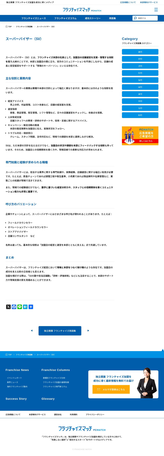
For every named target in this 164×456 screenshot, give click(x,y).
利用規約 (76, 415)
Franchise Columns (55, 370)
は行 (140, 87)
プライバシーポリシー (98, 415)
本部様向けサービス (149, 2)
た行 (140, 73)
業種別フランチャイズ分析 (54, 378)
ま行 (140, 94)
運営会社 (60, 415)
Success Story (16, 399)
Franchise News (17, 370)
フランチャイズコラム (65, 19)
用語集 (112, 19)
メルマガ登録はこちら (116, 390)
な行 (140, 80)
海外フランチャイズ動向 (17, 387)
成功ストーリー (93, 19)
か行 (140, 58)
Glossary (48, 399)
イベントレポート (15, 378)
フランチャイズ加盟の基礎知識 (56, 382)
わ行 (140, 115)
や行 (140, 101)
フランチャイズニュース (33, 19)
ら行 (140, 108)
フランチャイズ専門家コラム (55, 387)
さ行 (140, 66)
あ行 (140, 51)
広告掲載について (128, 2)
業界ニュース (13, 382)
